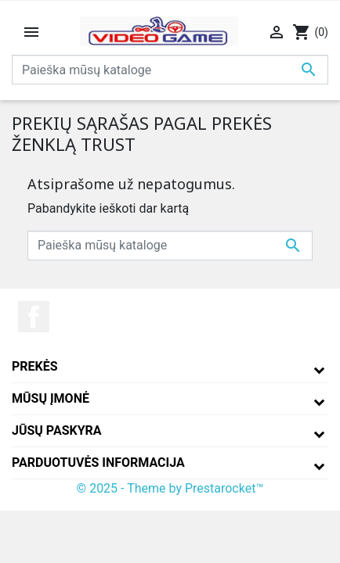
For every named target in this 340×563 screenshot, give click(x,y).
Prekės (35, 366)
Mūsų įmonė (50, 398)
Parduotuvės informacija (98, 462)
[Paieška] (170, 69)
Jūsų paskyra (57, 430)
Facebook (33, 316)
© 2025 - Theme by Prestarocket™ (170, 488)
